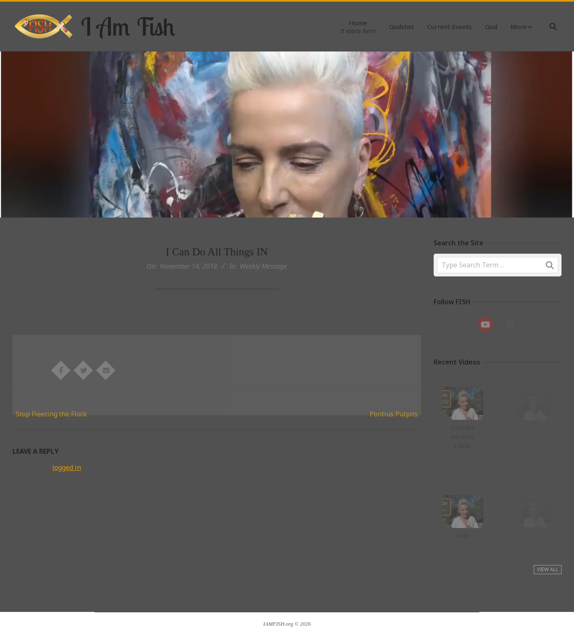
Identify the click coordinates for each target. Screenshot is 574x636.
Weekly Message (263, 266)
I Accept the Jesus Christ (463, 434)
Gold (462, 533)
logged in (66, 467)
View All (547, 569)
